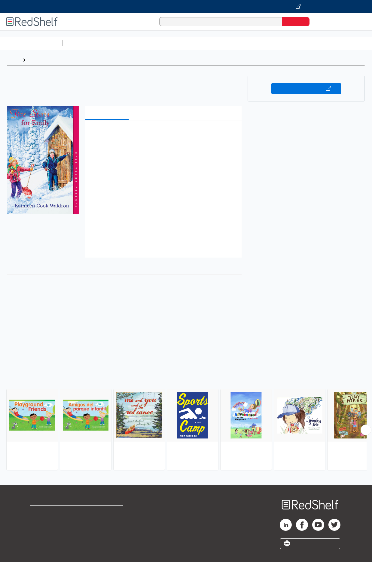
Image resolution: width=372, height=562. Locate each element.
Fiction (340, 43)
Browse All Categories (31, 43)
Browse (37, 60)
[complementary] (186, 418)
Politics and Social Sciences (296, 43)
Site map (40, 542)
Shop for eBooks (49, 513)
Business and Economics (233, 43)
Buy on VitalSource (306, 88)
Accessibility (106, 532)
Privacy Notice (46, 532)
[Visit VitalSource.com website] (186, 6)
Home (13, 60)
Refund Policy (107, 522)
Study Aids (81, 43)
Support (39, 522)
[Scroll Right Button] (366, 430)
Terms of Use (108, 513)
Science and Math (117, 43)
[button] (164, 134)
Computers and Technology (171, 43)
